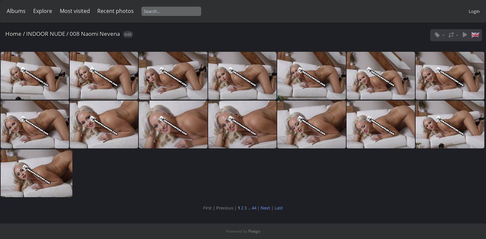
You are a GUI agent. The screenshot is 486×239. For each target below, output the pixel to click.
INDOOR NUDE (45, 34)
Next (265, 208)
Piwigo (254, 231)
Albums (16, 11)
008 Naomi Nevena (95, 34)
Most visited (75, 11)
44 (254, 208)
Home (13, 34)
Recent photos (115, 11)
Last (279, 208)
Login (474, 11)
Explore (42, 11)
